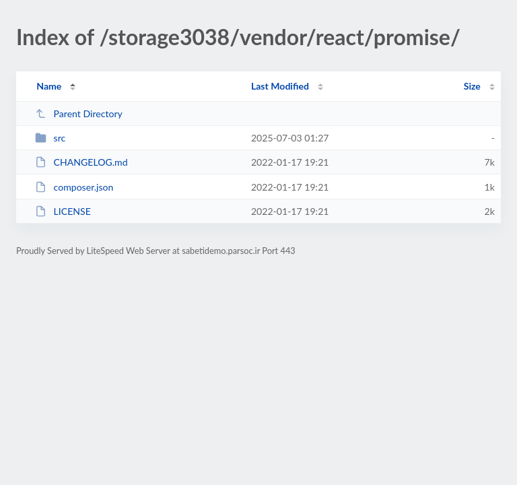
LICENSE (63, 211)
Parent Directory (79, 113)
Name (48, 86)
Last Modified (280, 86)
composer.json (74, 187)
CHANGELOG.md (81, 162)
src (50, 137)
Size (472, 86)
